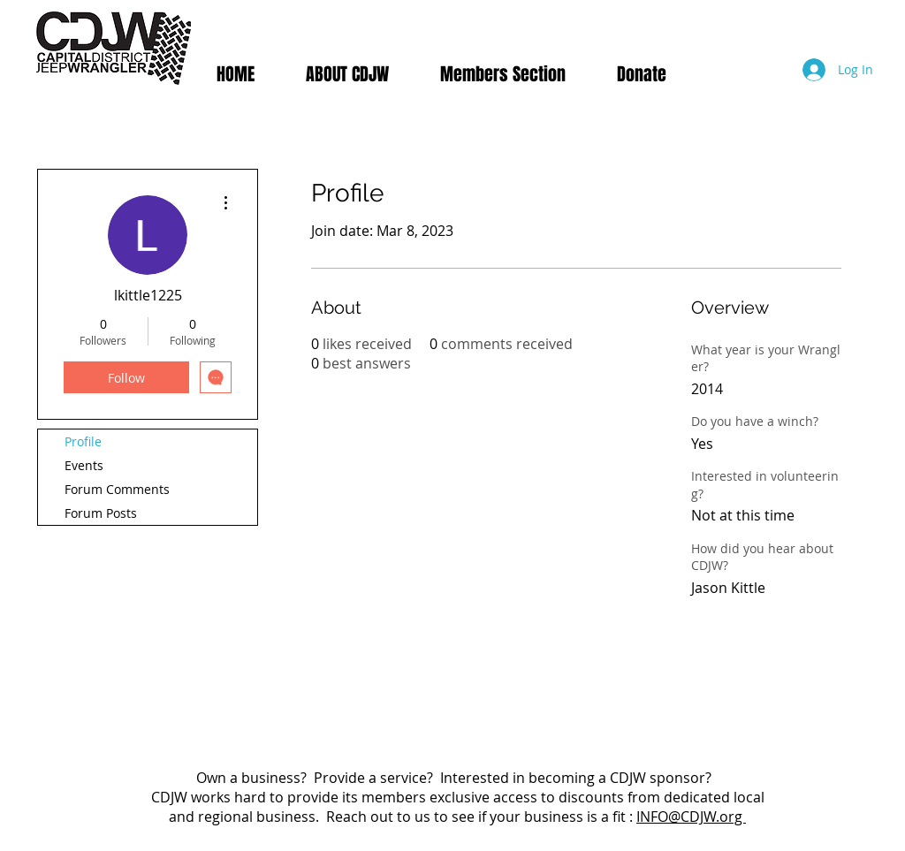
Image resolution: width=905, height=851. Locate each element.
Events (84, 465)
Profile (83, 441)
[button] (502, 74)
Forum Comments (117, 489)
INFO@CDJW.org (691, 816)
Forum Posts (101, 513)
